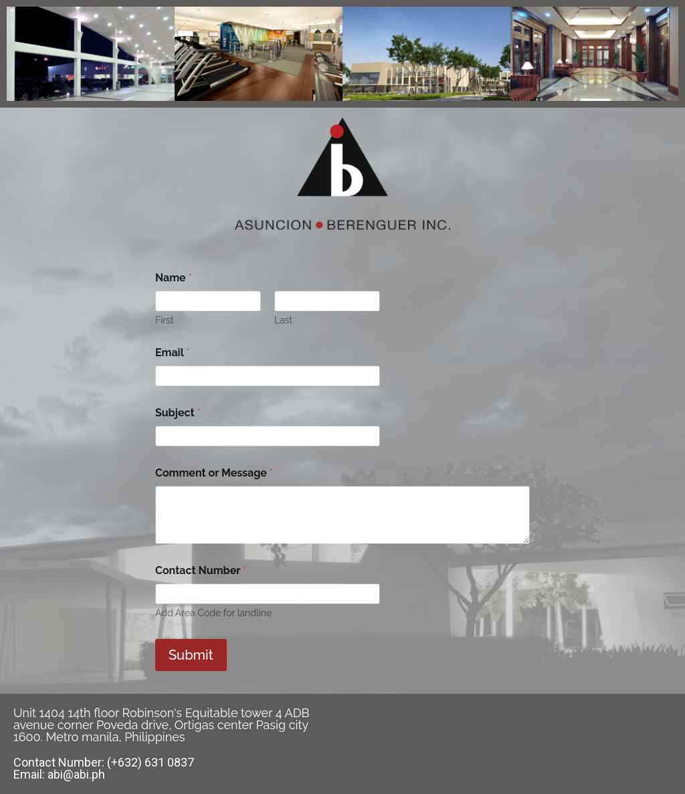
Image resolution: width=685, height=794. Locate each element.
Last (283, 320)
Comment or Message (214, 473)
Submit (191, 655)
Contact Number (200, 570)
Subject (178, 412)
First (164, 320)
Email (172, 352)
